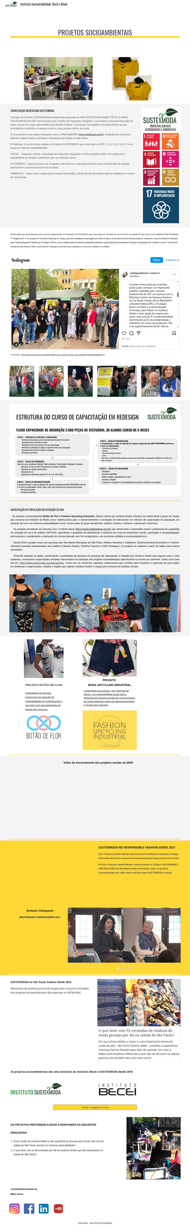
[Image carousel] (124, 938)
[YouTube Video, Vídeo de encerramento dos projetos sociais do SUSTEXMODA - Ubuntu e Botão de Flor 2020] (102, 803)
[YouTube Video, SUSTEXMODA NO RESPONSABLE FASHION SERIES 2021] (51, 872)
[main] (95, 31)
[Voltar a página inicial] (95, 1107)
